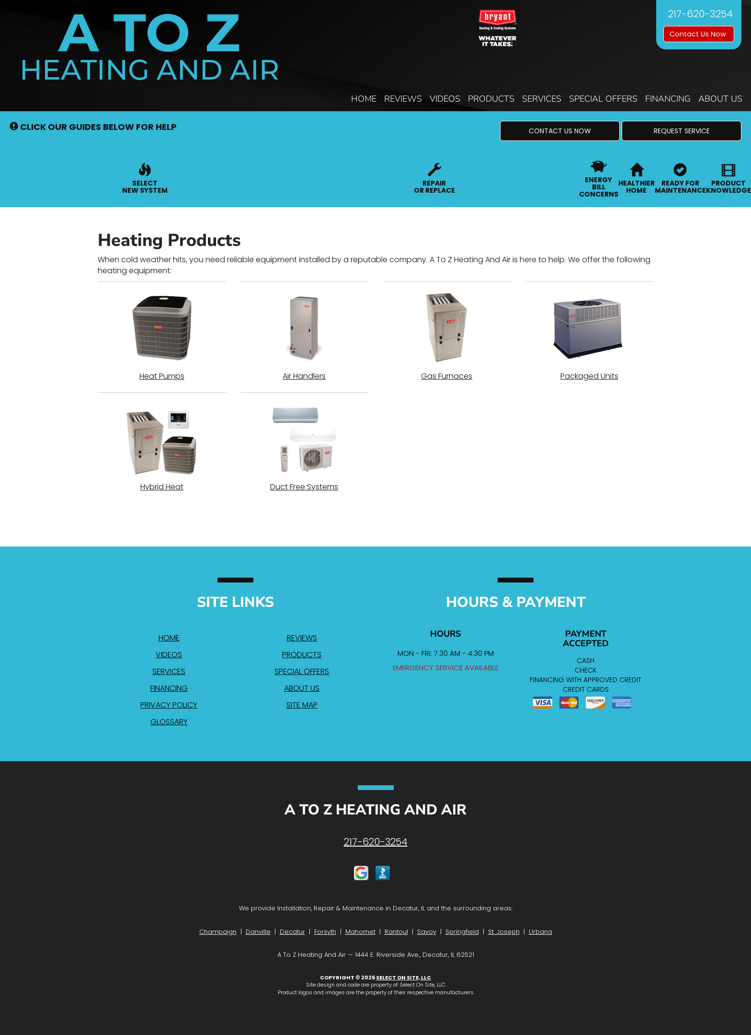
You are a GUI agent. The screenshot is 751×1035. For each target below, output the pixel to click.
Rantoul (396, 931)
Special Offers (603, 99)
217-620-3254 (376, 842)
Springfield (462, 931)
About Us (720, 99)
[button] (560, 131)
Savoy (426, 931)
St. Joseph (504, 931)
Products (491, 99)
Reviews (403, 99)
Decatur (292, 931)
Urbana (540, 931)
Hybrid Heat (162, 447)
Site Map (302, 704)
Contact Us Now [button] (699, 34)
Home (363, 99)
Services (541, 99)
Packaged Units (589, 336)
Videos (445, 99)
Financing (668, 99)
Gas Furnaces (447, 336)
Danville (258, 931)
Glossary (169, 721)
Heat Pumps (162, 336)
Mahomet (360, 931)
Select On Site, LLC (403, 977)
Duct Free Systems (304, 447)
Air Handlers (304, 336)
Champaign (218, 931)
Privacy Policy (168, 704)
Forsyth (325, 931)
